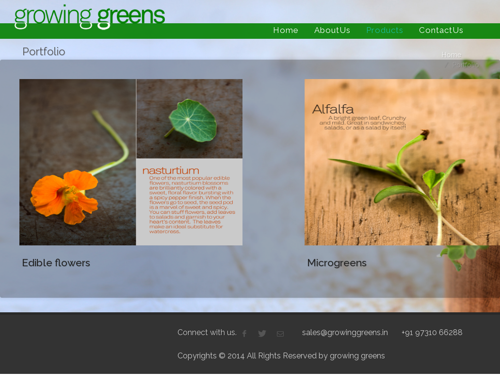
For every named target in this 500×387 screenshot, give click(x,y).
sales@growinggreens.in (345, 325)
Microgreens (331, 263)
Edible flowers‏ (56, 263)
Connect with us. (207, 325)
